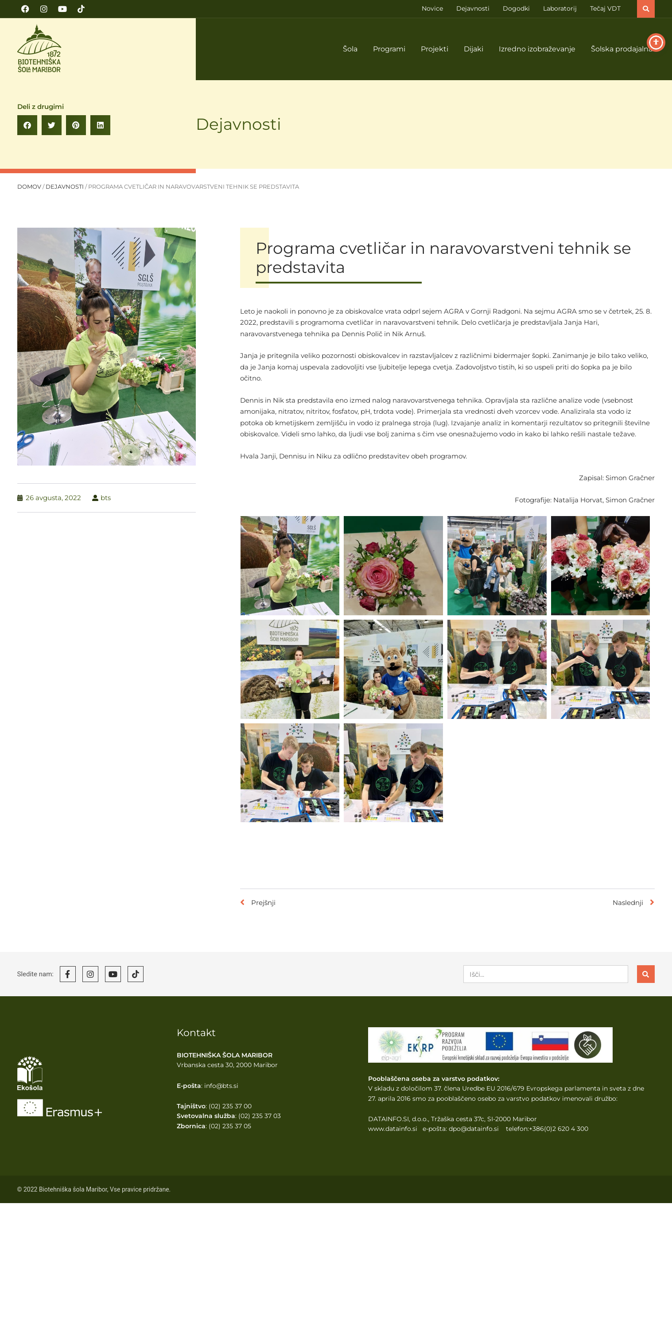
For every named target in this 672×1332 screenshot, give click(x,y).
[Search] (646, 974)
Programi (389, 49)
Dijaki (473, 49)
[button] (646, 9)
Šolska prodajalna (622, 49)
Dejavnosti (238, 124)
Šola (350, 49)
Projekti (434, 49)
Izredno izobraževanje (537, 49)
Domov (29, 186)
